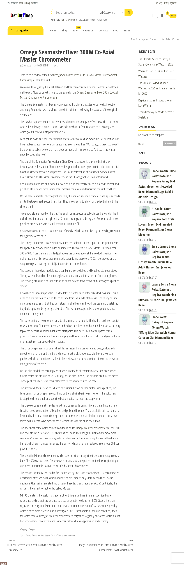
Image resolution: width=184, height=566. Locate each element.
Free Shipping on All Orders (143, 39)
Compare (170, 143)
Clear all (141, 143)
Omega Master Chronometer (91, 428)
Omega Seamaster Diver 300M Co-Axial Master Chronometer (50, 535)
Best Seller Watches (170, 39)
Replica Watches (68, 19)
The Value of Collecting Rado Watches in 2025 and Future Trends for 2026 (156, 88)
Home (53, 30)
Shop (64, 30)
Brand (127, 30)
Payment (173, 2)
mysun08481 (43, 65)
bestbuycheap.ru (26, 2)
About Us (88, 30)
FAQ (166, 2)
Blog (115, 30)
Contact (103, 30)
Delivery (159, 2)
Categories (22, 30)
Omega (31, 529)
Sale (76, 29)
